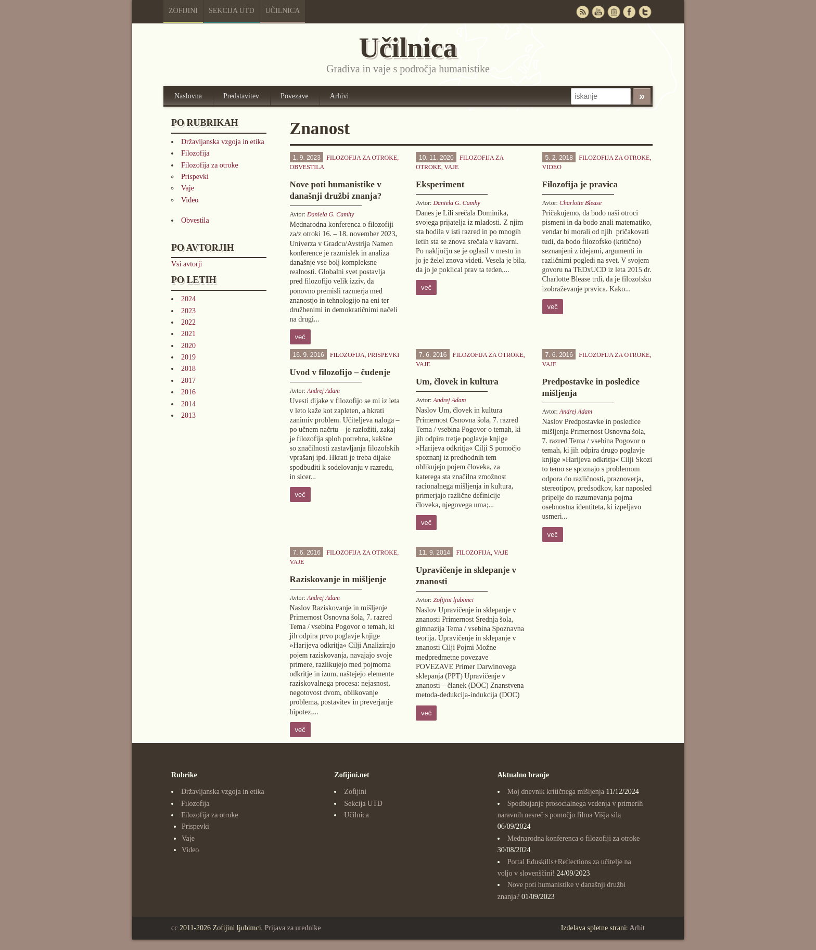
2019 (188, 357)
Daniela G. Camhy (330, 214)
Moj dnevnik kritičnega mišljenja (555, 791)
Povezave (294, 96)
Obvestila (195, 220)
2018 (188, 369)
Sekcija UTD (231, 11)
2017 (188, 380)
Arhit (637, 928)
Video (189, 200)
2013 (188, 415)
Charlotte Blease (580, 203)
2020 (188, 346)
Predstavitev (241, 96)
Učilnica (282, 11)
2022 (188, 322)
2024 (188, 299)
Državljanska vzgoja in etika (222, 142)
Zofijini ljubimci (453, 600)
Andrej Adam (323, 390)
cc (174, 928)
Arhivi (339, 96)
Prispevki (195, 177)
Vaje (187, 188)
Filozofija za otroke (209, 165)
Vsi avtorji (186, 264)
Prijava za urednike (293, 928)
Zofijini (183, 11)
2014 (188, 404)
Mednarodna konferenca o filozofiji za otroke (573, 838)
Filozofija (195, 153)
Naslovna (188, 96)
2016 (188, 392)
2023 (188, 311)
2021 (188, 334)
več (300, 337)
